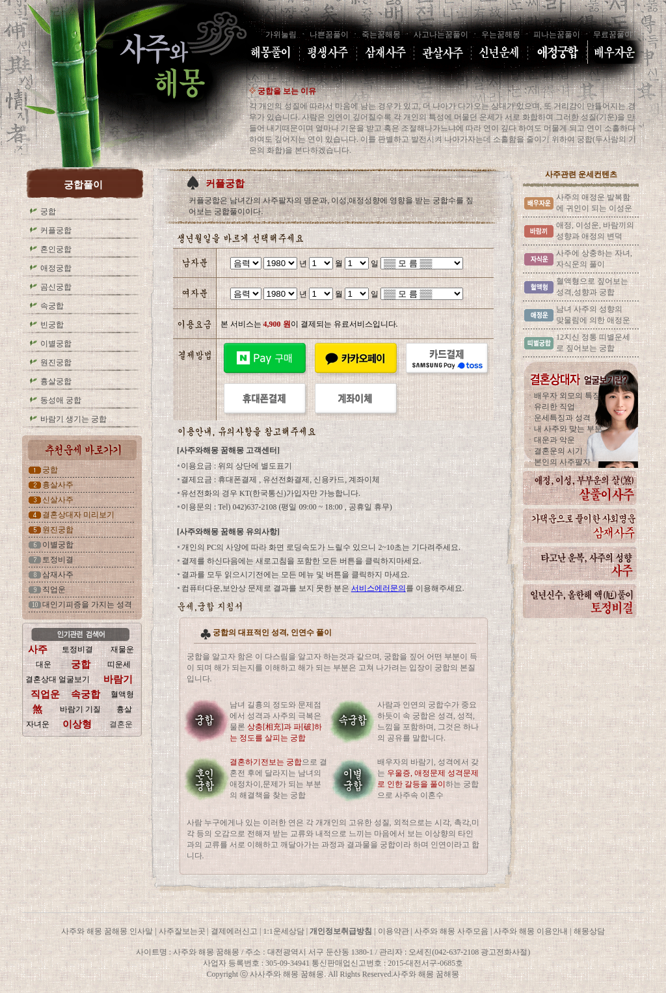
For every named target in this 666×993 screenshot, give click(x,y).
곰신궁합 (56, 287)
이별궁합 (56, 343)
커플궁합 (56, 230)
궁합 (48, 211)
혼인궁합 (56, 249)
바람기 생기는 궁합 (73, 419)
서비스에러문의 (378, 588)
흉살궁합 (56, 381)
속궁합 (52, 305)
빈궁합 (52, 324)
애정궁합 (56, 268)
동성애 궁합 (60, 400)
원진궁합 (56, 362)
